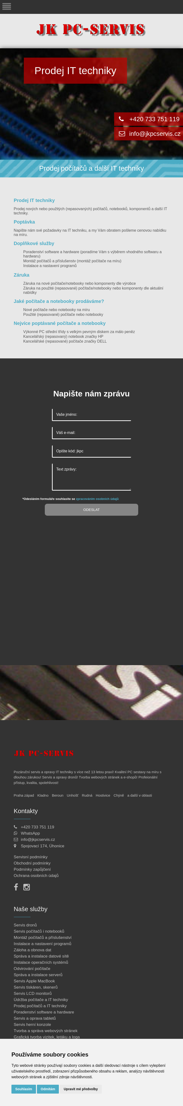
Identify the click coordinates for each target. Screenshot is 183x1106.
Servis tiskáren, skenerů (36, 987)
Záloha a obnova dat (32, 949)
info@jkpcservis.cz (154, 133)
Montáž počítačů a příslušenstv (49, 261)
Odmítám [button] (48, 1089)
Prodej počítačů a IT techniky (40, 1005)
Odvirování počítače (32, 968)
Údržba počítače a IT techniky (41, 999)
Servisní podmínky (31, 856)
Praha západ (24, 795)
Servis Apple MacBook (34, 981)
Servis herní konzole (32, 1024)
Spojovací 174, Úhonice (42, 845)
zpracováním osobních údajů (97, 499)
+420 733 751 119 (154, 119)
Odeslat (91, 510)
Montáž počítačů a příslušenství (43, 937)
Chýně (119, 795)
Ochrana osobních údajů (36, 875)
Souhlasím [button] (23, 1089)
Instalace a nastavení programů (50, 266)
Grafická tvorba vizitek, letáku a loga (47, 1037)
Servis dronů (25, 925)
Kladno (43, 795)
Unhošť (72, 795)
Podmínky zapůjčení (32, 869)
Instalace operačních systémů (41, 962)
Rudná (87, 795)
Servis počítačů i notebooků (39, 931)
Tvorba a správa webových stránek (46, 1030)
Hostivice (103, 795)
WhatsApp (30, 833)
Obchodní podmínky (32, 863)
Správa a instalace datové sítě (41, 956)
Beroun (57, 795)
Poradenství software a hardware (51, 252)
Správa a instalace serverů (38, 974)
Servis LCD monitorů (33, 993)
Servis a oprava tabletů (35, 1018)
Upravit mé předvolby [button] (81, 1089)
